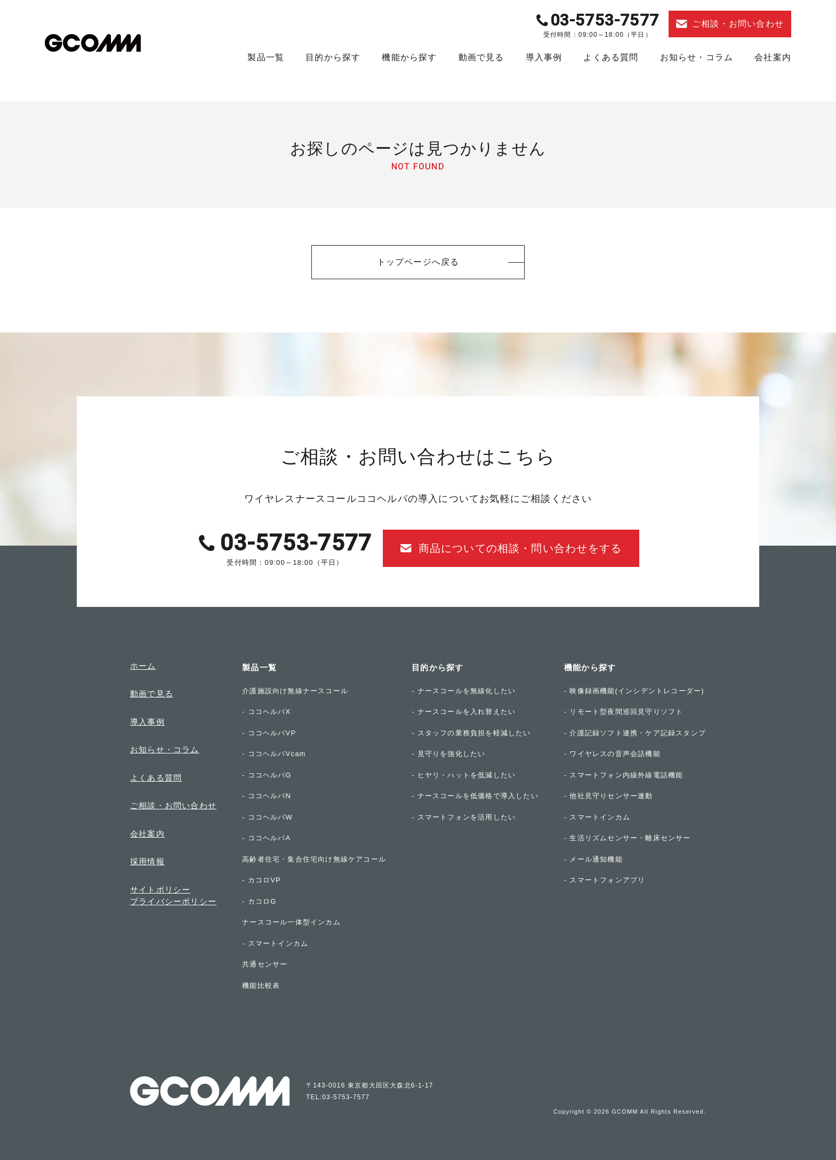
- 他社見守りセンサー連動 (608, 796)
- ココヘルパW (267, 817)
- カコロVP (261, 880)
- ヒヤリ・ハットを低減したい (464, 775)
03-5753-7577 (604, 20)
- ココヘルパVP (269, 733)
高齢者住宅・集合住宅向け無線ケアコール (314, 859)
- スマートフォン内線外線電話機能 (623, 775)
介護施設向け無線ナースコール (295, 691)
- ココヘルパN (266, 796)
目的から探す (333, 57)
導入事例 (544, 57)
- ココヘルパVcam (274, 754)
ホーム (143, 665)
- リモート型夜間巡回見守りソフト (623, 712)
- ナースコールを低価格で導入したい (475, 796)
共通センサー (264, 964)
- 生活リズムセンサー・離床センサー (627, 838)
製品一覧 (265, 57)
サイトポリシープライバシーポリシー (173, 895)
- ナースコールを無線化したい (464, 691)
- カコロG (259, 901)
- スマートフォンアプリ (604, 880)
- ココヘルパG (267, 775)
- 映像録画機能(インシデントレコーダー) (634, 691)
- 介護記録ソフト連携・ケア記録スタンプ (635, 733)
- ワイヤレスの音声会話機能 (612, 754)
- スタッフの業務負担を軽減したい (471, 733)
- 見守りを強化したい (448, 754)
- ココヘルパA (266, 838)
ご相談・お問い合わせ (173, 805)
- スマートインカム (275, 943)
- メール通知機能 (593, 859)
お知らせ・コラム (697, 57)
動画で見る (481, 57)
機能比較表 (261, 985)
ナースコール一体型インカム (291, 922)
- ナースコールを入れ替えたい (464, 712)
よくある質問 (610, 57)
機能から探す (409, 57)
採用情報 (147, 861)
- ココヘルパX (266, 712)
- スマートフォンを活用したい (464, 817)
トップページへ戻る (418, 261)
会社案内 (772, 57)
